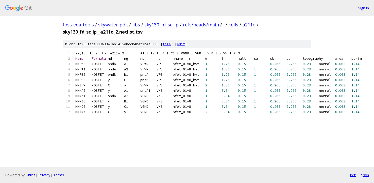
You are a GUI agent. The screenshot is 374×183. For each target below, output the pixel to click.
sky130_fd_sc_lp (161, 25)
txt (353, 175)
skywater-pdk (113, 25)
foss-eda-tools (78, 25)
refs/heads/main (201, 25)
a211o (249, 25)
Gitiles (31, 175)
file (167, 44)
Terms (58, 175)
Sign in (363, 8)
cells (233, 25)
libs (136, 25)
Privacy (44, 175)
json (365, 175)
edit (181, 44)
